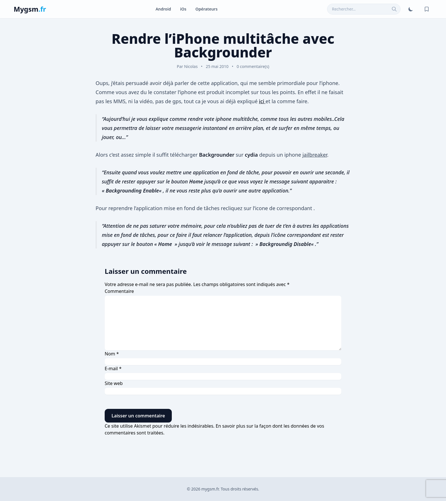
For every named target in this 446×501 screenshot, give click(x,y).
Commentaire (119, 291)
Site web (114, 383)
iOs (183, 9)
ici (262, 101)
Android (163, 9)
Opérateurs (206, 9)
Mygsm (30, 9)
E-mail (113, 368)
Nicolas (191, 66)
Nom (112, 354)
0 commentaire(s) (253, 66)
